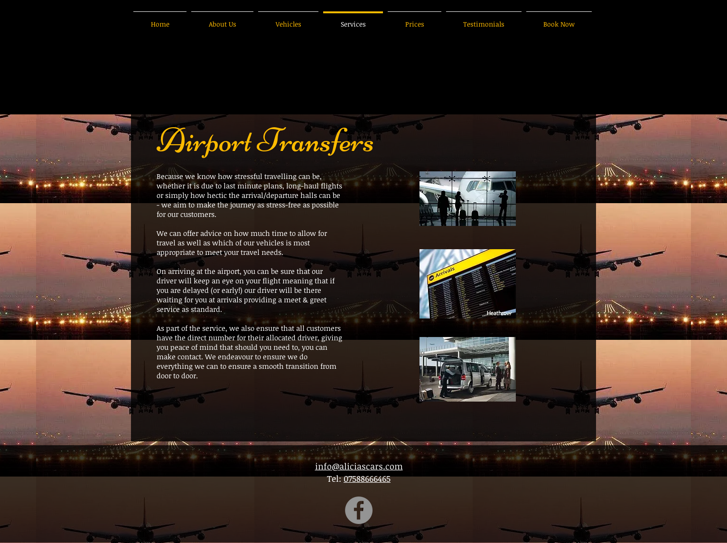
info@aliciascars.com (359, 466)
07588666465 (367, 478)
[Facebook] (359, 510)
